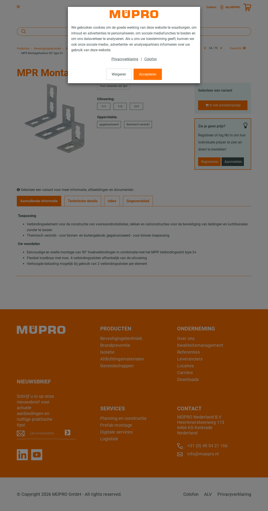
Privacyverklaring (124, 59)
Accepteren (147, 74)
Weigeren (119, 74)
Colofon (150, 59)
